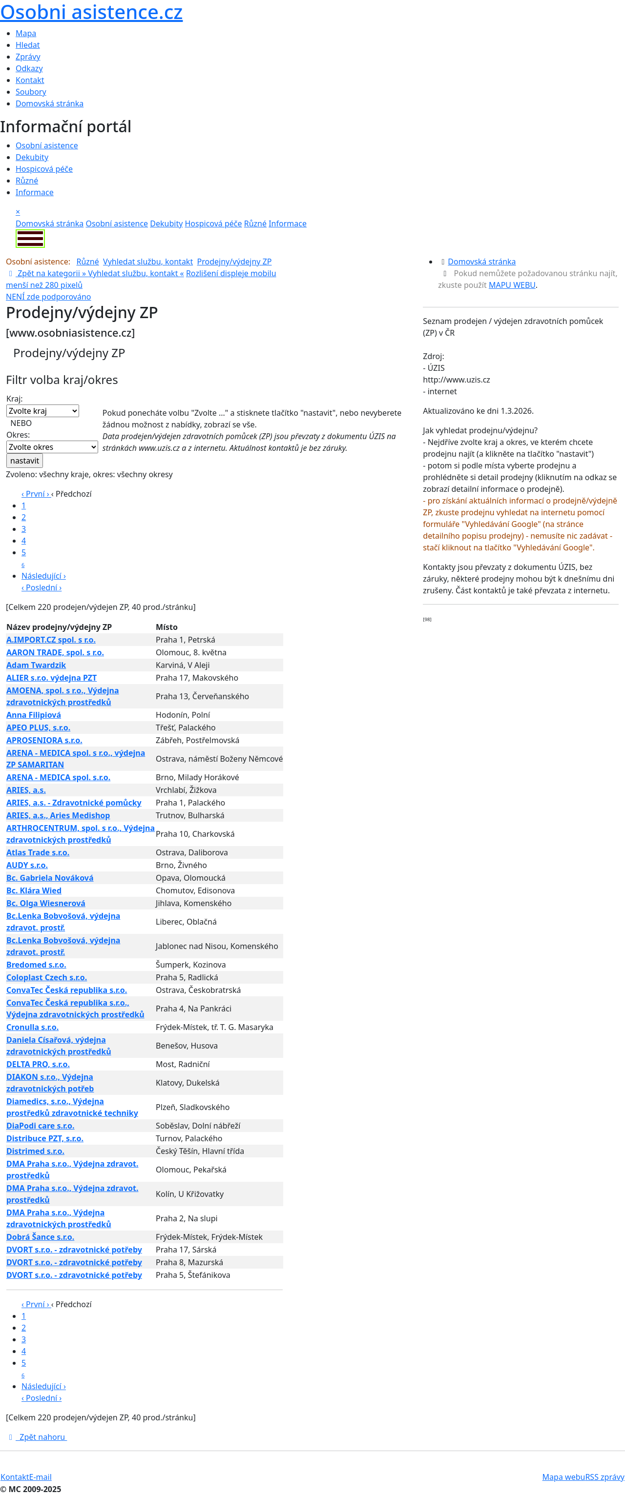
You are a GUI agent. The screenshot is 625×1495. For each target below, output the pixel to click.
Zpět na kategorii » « (95, 273)
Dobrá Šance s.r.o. (40, 1237)
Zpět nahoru (36, 1437)
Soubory (31, 91)
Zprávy (28, 56)
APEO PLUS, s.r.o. (38, 727)
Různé (27, 180)
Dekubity (32, 157)
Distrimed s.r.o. (35, 1151)
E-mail (40, 1477)
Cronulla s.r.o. (32, 1027)
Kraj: (42, 405)
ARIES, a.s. (26, 790)
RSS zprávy (605, 1477)
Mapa (26, 33)
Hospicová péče (44, 168)
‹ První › (36, 493)
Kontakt (30, 80)
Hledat (28, 45)
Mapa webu (563, 1477)
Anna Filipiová (33, 714)
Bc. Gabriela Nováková (50, 877)
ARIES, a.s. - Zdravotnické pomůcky (74, 802)
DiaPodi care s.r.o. (40, 1125)
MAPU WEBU (512, 285)
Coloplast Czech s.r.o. (46, 977)
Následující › (43, 575)
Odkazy (29, 68)
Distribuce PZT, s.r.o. (44, 1138)
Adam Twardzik (36, 665)
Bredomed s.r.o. (36, 964)
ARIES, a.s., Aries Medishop (58, 815)
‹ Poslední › (41, 587)
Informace (35, 192)
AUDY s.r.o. (27, 865)
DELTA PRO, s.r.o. (38, 1064)
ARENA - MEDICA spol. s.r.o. (58, 777)
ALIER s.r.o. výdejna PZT (51, 677)
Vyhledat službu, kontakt (148, 261)
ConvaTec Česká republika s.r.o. (66, 990)
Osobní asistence (47, 145)
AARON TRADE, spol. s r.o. (55, 652)
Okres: (52, 441)
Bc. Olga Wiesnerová (45, 903)
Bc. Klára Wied (34, 890)
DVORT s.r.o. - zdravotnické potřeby (74, 1249)
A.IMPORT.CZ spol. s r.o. (51, 639)
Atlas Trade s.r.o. (37, 852)
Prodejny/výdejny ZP (234, 261)
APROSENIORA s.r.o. (44, 740)
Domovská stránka (49, 103)
